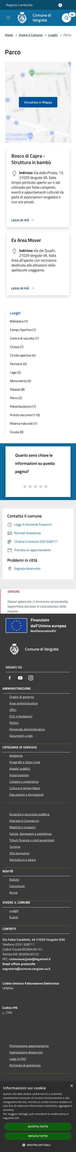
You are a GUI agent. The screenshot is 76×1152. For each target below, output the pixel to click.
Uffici (12, 709)
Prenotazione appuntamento (29, 1045)
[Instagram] (31, 678)
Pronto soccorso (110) (25, 414)
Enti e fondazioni (20, 716)
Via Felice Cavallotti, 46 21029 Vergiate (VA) (33, 939)
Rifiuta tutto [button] (38, 1136)
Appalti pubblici (19, 768)
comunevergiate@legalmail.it (30, 959)
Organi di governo (21, 696)
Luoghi (53, 34)
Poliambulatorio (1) (23, 406)
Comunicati (17, 886)
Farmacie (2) (18, 363)
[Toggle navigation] (8, 17)
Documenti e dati (21, 735)
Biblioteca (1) (19, 321)
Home (9, 34)
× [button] (71, 1086)
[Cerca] (67, 17)
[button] (38, 1144)
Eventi (13, 917)
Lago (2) (15, 372)
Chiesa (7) (16, 346)
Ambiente (16, 755)
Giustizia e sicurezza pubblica (29, 814)
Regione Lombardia (19, 4)
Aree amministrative (23, 703)
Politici (14, 722)
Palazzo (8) (17, 389)
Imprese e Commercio (24, 820)
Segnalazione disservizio (26, 1052)
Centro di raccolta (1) (24, 338)
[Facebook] (10, 678)
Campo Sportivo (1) (23, 329)
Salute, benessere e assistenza (30, 833)
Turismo (14, 846)
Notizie (14, 879)
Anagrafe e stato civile (24, 762)
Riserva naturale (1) (23, 423)
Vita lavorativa (19, 853)
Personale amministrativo (27, 729)
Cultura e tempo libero (24, 788)
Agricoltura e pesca (22, 859)
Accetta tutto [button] (38, 1126)
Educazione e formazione (26, 794)
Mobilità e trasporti (22, 827)
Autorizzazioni (19, 775)
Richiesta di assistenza (25, 1065)
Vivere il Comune (31, 34)
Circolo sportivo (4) (22, 355)
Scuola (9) (16, 431)
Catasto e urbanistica (24, 781)
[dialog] (38, 1117)
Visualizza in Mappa (38, 102)
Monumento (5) (20, 380)
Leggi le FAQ (17, 1058)
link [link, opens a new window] (17, 1118)
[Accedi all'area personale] (60, 5)
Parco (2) (16, 397)
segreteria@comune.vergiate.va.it (26, 968)
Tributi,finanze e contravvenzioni (32, 840)
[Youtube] (20, 678)
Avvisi (13, 892)
